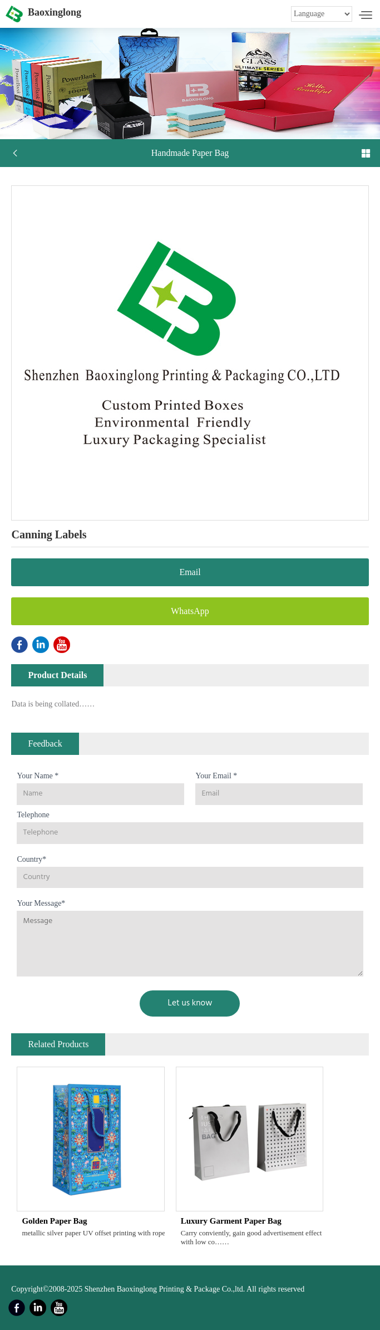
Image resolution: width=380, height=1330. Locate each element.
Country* (31, 859)
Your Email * (216, 776)
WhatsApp (190, 611)
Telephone (33, 815)
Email (189, 572)
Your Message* (41, 903)
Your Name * (37, 776)
